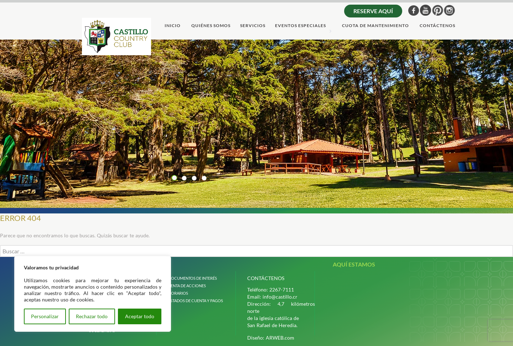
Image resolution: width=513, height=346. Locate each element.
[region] (92, 294)
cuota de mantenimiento (375, 26)
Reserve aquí (373, 10)
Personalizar (45, 316)
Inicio (173, 26)
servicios (252, 26)
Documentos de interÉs (192, 278)
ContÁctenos (437, 26)
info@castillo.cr (280, 297)
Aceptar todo (139, 316)
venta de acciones (187, 285)
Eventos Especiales (300, 26)
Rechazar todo (92, 316)
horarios (178, 293)
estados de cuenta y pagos (195, 300)
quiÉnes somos (210, 26)
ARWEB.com (280, 338)
